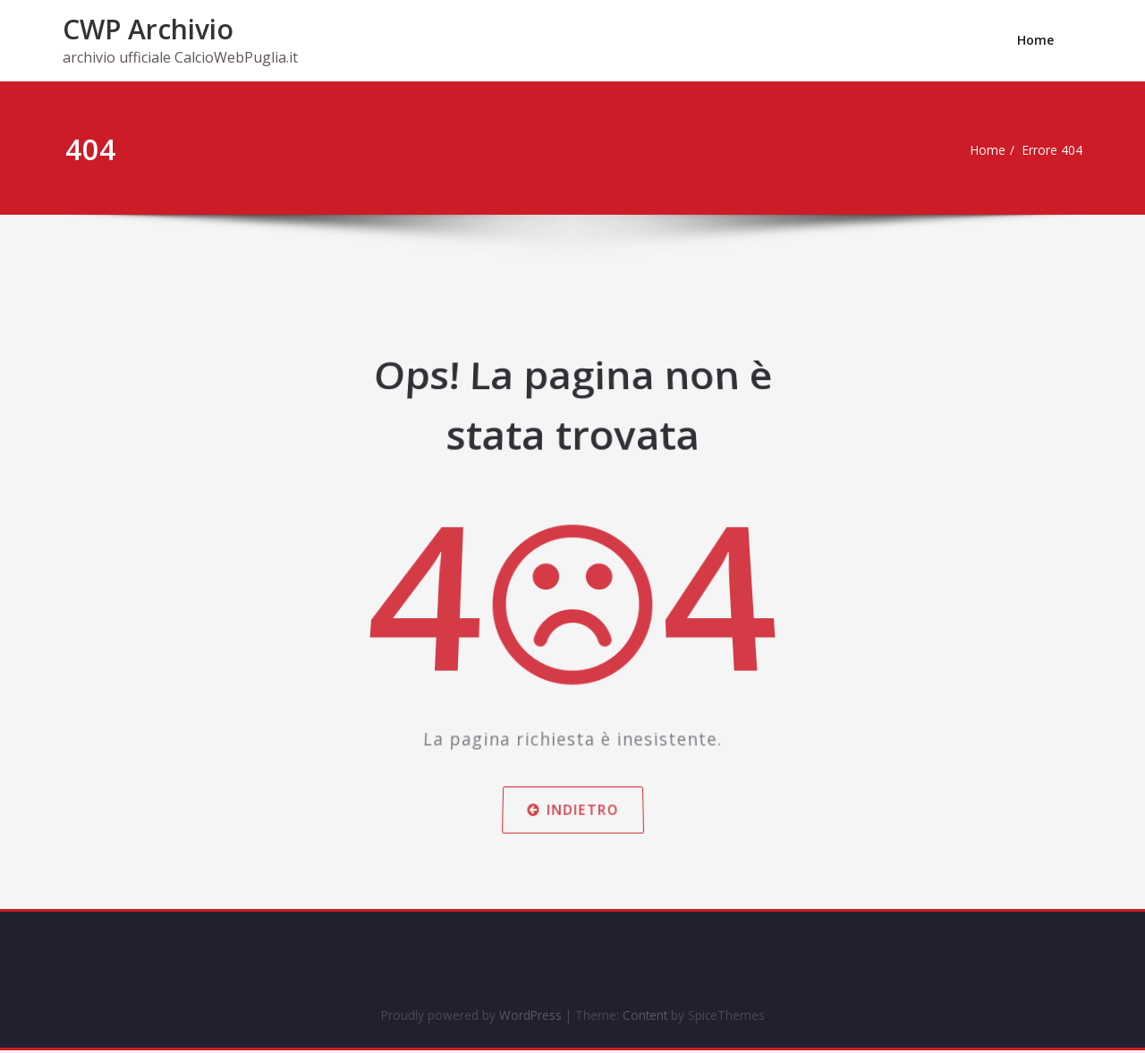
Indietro (572, 794)
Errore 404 (1056, 150)
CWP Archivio (148, 29)
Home (1035, 39)
